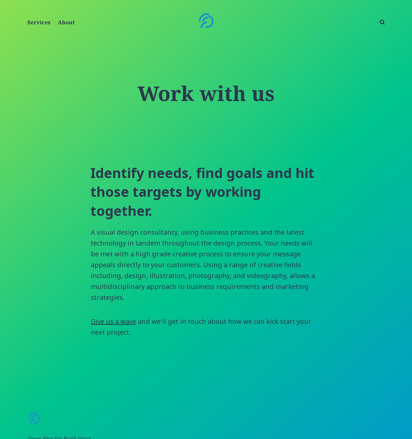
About (66, 22)
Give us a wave (113, 321)
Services (38, 22)
